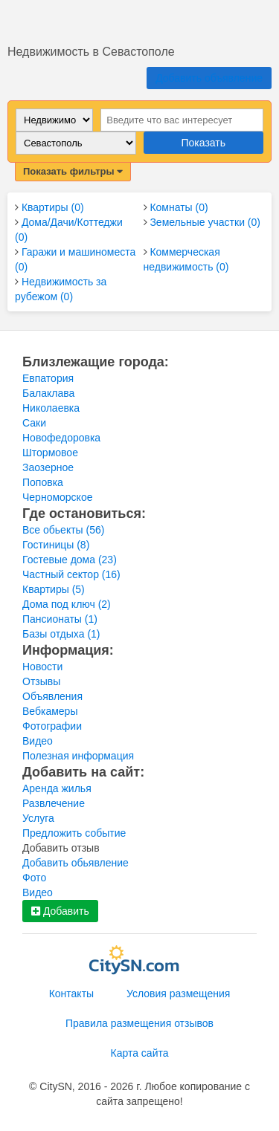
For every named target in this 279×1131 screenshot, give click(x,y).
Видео (37, 741)
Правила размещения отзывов (139, 1023)
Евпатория (48, 378)
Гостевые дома (69, 560)
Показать (203, 143)
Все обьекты (63, 530)
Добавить (60, 911)
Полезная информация (78, 756)
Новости (42, 667)
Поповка (42, 482)
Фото (34, 878)
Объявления (52, 696)
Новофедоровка (61, 438)
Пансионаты (59, 619)
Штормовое (50, 452)
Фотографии (52, 726)
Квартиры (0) (53, 207)
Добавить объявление (209, 78)
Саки (34, 423)
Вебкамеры (49, 711)
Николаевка (51, 408)
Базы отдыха (61, 634)
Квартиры (53, 589)
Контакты (71, 993)
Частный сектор (71, 574)
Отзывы (41, 681)
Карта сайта (140, 1053)
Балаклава (48, 393)
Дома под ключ (66, 604)
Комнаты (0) (179, 207)
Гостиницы (55, 545)
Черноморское (57, 497)
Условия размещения (178, 993)
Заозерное (48, 467)
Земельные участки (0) (205, 222)
